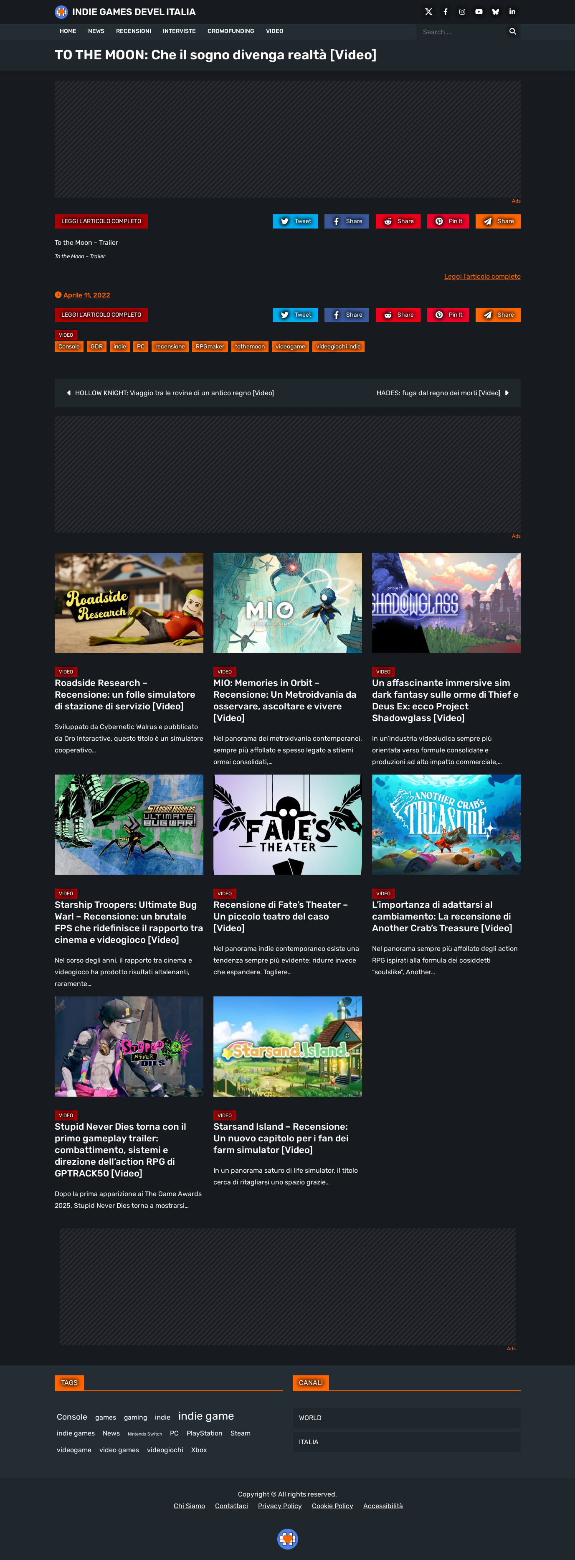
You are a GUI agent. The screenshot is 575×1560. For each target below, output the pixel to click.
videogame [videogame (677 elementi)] (74, 1450)
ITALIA (309, 1442)
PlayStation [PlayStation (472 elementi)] (205, 1433)
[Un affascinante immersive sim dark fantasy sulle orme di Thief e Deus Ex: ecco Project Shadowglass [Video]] (446, 603)
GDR (97, 346)
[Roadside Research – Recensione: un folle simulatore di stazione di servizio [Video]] (129, 603)
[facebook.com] (346, 221)
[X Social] (428, 11)
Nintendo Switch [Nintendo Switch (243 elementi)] (145, 1434)
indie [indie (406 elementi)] (162, 1417)
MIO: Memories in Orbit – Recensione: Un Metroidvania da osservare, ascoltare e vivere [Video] (285, 700)
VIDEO (275, 31)
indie (120, 346)
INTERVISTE (179, 31)
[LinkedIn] (512, 11)
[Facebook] (445, 11)
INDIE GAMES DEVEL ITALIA (134, 12)
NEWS (96, 31)
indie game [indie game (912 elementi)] (206, 1416)
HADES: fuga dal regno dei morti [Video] (438, 393)
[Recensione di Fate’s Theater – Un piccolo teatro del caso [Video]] (287, 825)
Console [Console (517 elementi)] (72, 1417)
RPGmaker (210, 346)
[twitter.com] (295, 221)
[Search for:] (513, 32)
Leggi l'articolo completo (101, 221)
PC (140, 346)
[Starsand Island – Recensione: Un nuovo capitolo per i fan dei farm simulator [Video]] (287, 1046)
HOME (68, 31)
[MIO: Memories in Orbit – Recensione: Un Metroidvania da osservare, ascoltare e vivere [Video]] (287, 603)
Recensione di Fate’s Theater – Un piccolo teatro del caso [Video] (280, 916)
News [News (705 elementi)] (111, 1433)
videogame (290, 346)
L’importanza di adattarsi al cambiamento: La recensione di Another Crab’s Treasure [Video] (442, 916)
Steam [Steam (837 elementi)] (241, 1433)
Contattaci (231, 1506)
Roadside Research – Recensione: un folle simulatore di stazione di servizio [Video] (125, 694)
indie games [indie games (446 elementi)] (76, 1433)
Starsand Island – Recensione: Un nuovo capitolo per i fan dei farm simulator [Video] (281, 1138)
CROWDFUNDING (231, 31)
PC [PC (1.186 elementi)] (174, 1433)
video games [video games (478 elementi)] (119, 1450)
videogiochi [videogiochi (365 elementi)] (165, 1450)
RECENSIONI (133, 31)
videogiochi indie (338, 346)
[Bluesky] (495, 11)
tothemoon (250, 346)
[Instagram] (462, 11)
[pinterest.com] (448, 221)
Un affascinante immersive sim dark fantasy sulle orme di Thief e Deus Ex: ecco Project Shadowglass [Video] (445, 700)
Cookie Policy (332, 1506)
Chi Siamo (189, 1506)
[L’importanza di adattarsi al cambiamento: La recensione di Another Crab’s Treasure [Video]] (446, 825)
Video (66, 335)
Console (69, 346)
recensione (170, 346)
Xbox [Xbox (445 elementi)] (199, 1450)
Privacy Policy (280, 1506)
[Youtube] (479, 11)
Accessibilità (383, 1506)
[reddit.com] (398, 221)
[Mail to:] (498, 221)
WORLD (310, 1418)
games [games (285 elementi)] (105, 1417)
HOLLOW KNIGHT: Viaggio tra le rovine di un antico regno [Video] (174, 393)
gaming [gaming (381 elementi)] (135, 1417)
